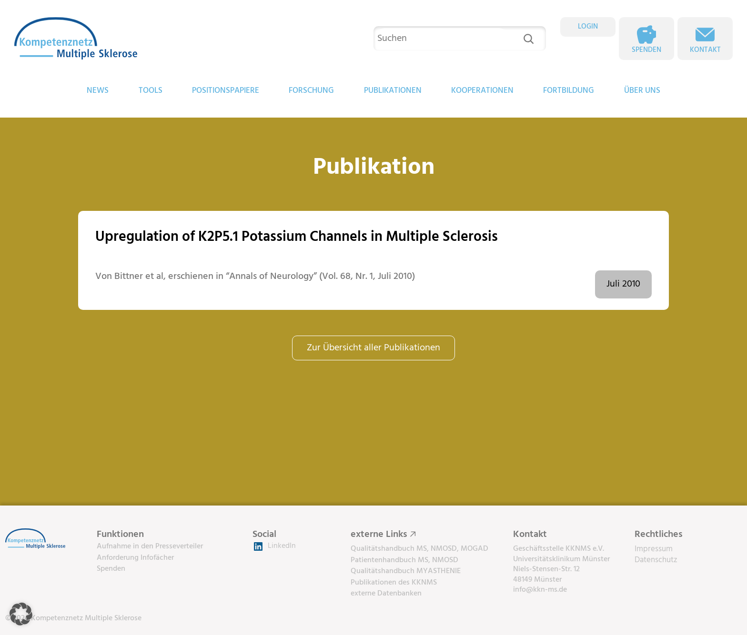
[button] (21, 614)
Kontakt (705, 50)
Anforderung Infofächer (135, 558)
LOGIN (588, 26)
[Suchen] (528, 39)
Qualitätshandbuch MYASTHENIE (406, 571)
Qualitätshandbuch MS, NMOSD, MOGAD (419, 549)
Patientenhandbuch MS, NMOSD (404, 560)
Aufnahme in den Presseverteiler (150, 546)
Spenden (646, 50)
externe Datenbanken (386, 593)
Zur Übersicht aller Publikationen (373, 348)
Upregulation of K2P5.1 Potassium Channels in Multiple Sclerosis (296, 237)
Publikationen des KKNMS (394, 582)
